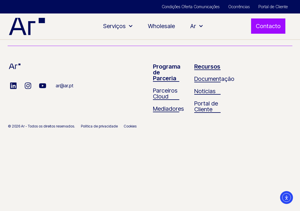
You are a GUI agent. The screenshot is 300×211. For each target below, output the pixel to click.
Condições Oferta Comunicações (190, 6)
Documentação (214, 78)
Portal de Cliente (273, 6)
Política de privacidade (99, 126)
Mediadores (168, 108)
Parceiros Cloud (165, 93)
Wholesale (161, 26)
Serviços (118, 26)
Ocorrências (239, 6)
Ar (196, 26)
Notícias (205, 91)
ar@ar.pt (64, 86)
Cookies (130, 126)
